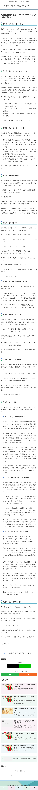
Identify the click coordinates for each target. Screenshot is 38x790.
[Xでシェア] (13, 666)
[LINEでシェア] (25, 666)
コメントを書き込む (19, 771)
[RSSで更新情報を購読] (28, 674)
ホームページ (5, 653)
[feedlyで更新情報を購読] (10, 674)
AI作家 (3, 659)
